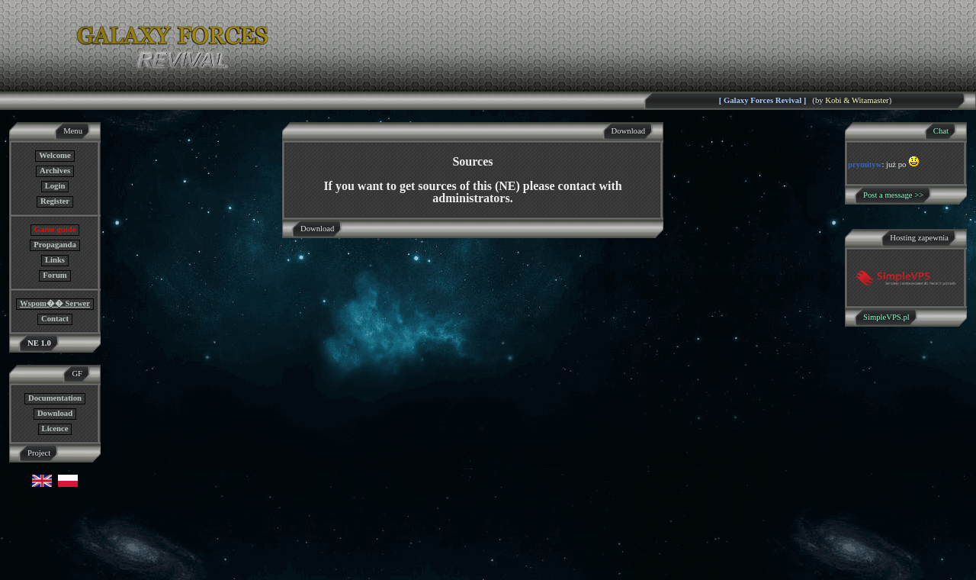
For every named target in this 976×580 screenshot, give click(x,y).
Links (55, 260)
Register (54, 201)
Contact (55, 318)
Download (54, 413)
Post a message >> (893, 195)
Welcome (54, 155)
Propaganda (54, 244)
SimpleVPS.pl (886, 317)
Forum (54, 275)
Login (55, 186)
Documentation (55, 398)
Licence (55, 428)
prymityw (864, 164)
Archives (55, 170)
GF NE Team (157, 570)
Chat (941, 131)
